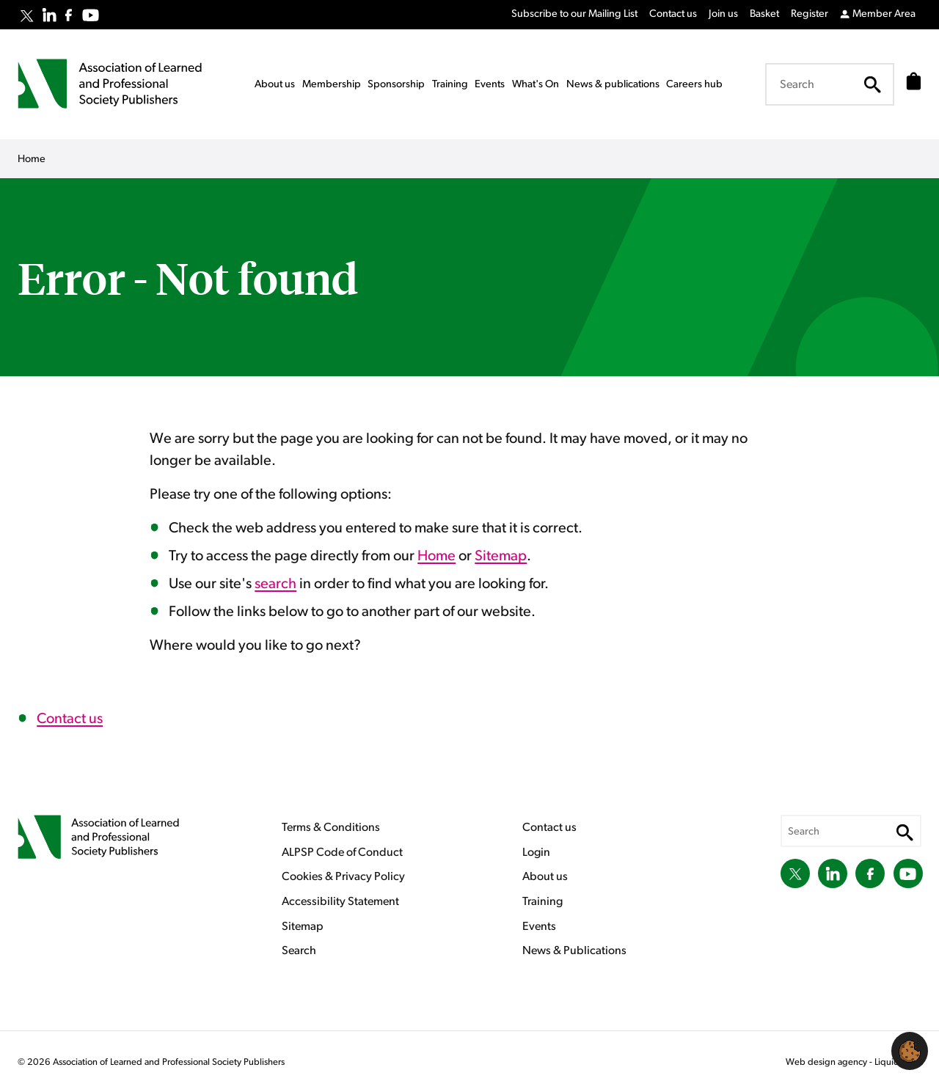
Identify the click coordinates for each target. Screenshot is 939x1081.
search (275, 583)
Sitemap (501, 556)
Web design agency (827, 1062)
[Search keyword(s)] (825, 84)
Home (436, 556)
